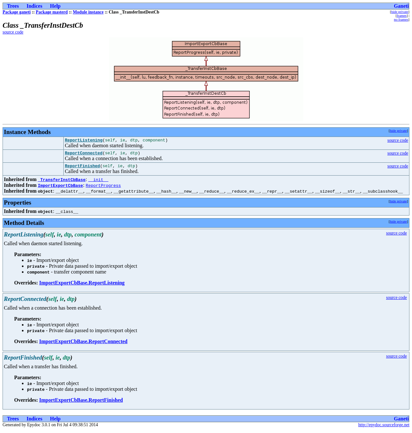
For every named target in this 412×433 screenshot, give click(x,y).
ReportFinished (82, 168)
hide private (399, 12)
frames (402, 15)
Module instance (88, 12)
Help (55, 6)
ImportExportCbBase (60, 188)
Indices (34, 6)
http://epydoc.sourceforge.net (383, 427)
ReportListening (83, 141)
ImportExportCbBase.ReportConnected (83, 344)
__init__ (98, 182)
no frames (401, 19)
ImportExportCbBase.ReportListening (82, 285)
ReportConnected (83, 155)
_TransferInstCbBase (61, 182)
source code (13, 32)
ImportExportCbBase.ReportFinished (81, 403)
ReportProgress (103, 188)
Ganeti (401, 6)
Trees (13, 6)
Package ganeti (17, 12)
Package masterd (52, 12)
